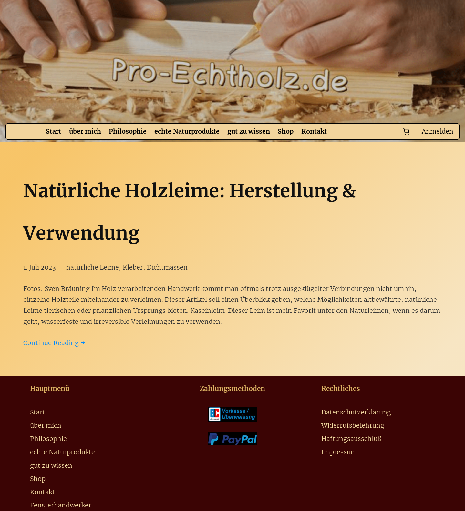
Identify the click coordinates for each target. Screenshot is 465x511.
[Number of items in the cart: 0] (406, 131)
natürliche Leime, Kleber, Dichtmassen (127, 267)
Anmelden (437, 131)
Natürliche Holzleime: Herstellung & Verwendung (189, 211)
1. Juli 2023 (39, 267)
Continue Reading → (54, 343)
